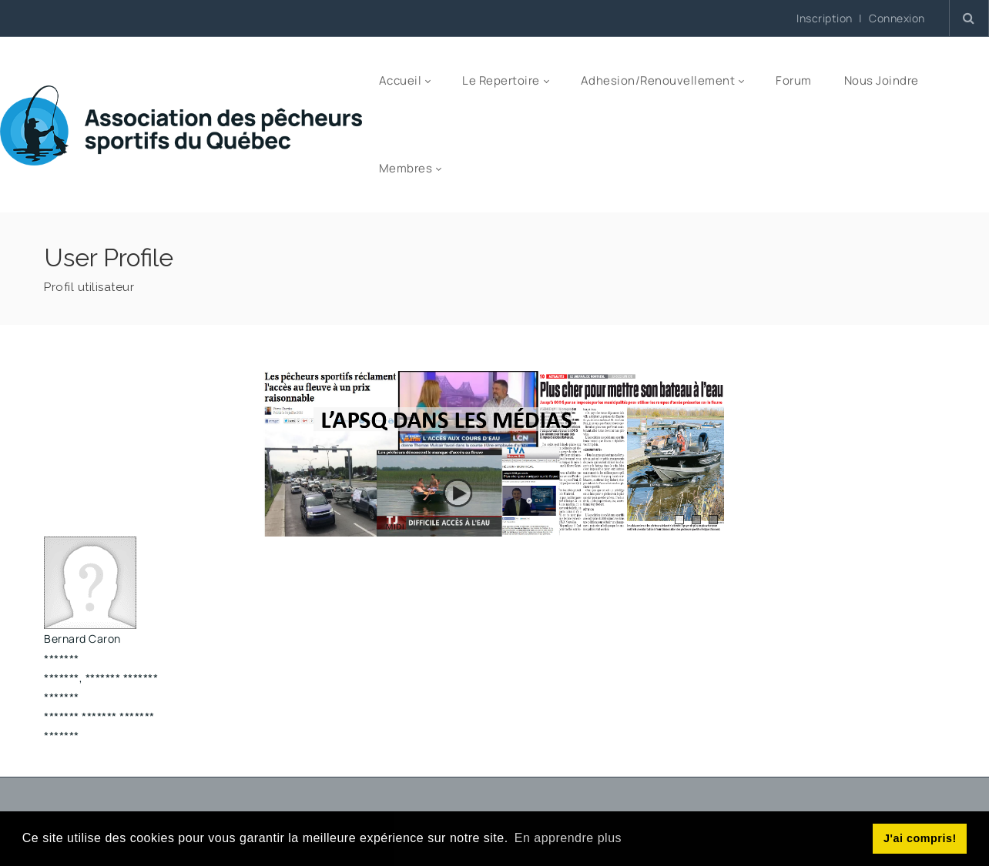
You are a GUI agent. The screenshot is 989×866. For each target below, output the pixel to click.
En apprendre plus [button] (568, 837)
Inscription (824, 18)
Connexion (897, 18)
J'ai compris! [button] (920, 838)
